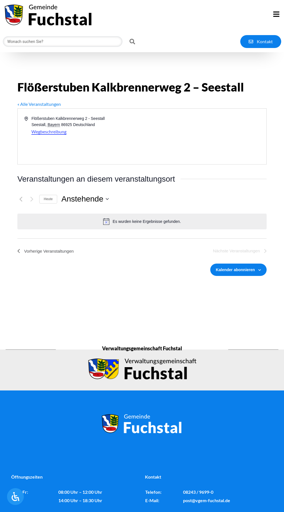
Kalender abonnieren (235, 270)
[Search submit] (132, 41)
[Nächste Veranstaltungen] (31, 199)
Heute (48, 199)
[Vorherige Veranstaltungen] (20, 199)
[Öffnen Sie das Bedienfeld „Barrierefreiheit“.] (15, 496)
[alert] (142, 221)
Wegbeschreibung (48, 131)
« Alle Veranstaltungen (39, 104)
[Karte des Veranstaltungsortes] (204, 136)
